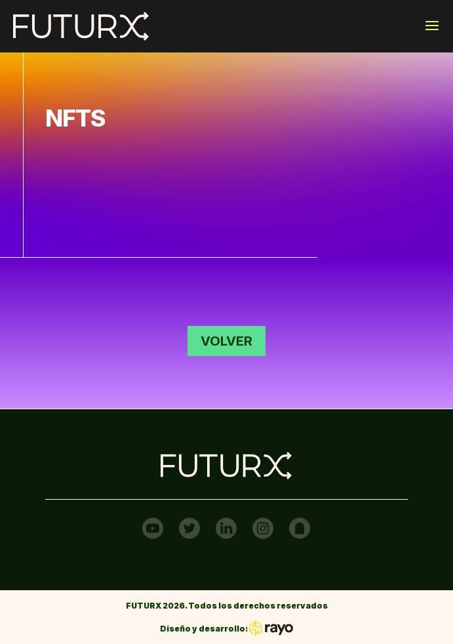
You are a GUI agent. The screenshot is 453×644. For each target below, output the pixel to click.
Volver (226, 341)
